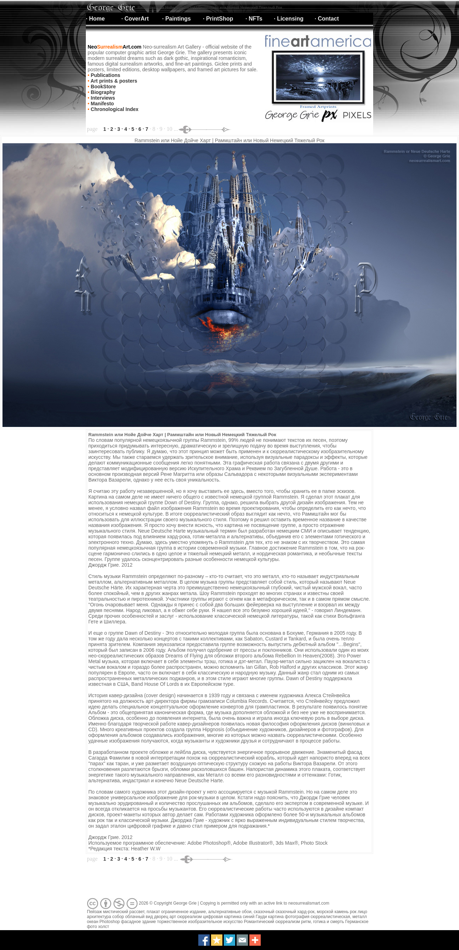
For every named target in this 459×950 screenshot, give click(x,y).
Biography (102, 92)
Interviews (102, 98)
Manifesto (101, 103)
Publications (104, 75)
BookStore (102, 86)
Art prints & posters (113, 81)
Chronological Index (113, 109)
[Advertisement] (215, 881)
